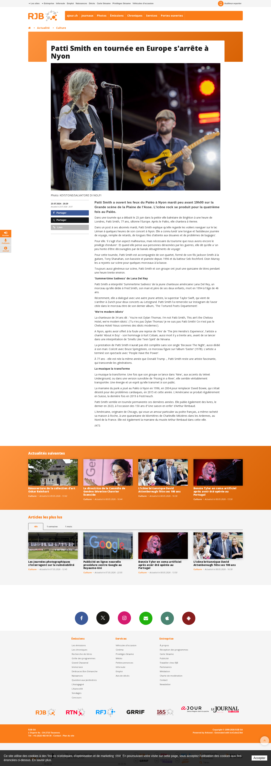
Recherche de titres (82, 654)
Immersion (77, 667)
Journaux (87, 15)
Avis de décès (122, 675)
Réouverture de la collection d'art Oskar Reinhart (51, 489)
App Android (188, 618)
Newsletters (145, 618)
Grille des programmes (83, 658)
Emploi (70, 3)
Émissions (117, 15)
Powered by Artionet (203, 733)
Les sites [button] (34, 3)
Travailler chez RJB (169, 662)
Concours (76, 697)
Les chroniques (79, 649)
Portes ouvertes (172, 15)
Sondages (76, 693)
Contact (163, 680)
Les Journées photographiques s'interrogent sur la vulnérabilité (51, 563)
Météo (119, 658)
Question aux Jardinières (84, 680)
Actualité (43, 28)
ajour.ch (72, 15)
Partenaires (165, 667)
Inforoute (60, 3)
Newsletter (165, 684)
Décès (92, 3)
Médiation (165, 671)
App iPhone (167, 618)
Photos (102, 15)
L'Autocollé (77, 688)
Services (151, 15)
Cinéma (119, 649)
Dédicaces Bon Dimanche (84, 671)
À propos (164, 645)
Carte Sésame (104, 3)
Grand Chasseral (80, 662)
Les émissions (79, 645)
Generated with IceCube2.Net (229, 733)
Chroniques (134, 15)
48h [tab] (36, 526)
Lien (57, 227)
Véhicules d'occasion (142, 3)
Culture (61, 28)
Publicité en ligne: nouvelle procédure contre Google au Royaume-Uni (102, 565)
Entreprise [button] (48, 3)
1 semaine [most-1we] (52, 526)
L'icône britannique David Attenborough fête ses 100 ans (159, 489)
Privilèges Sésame (122, 3)
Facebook (81, 618)
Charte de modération (171, 675)
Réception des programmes (174, 649)
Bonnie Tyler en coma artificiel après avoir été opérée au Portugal (214, 491)
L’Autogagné (78, 684)
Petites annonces (124, 662)
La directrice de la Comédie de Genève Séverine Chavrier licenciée (104, 491)
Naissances (81, 3)
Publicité (164, 658)
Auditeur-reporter (229, 3)
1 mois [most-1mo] (68, 526)
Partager (59, 212)
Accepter (259, 758)
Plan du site (68, 736)
